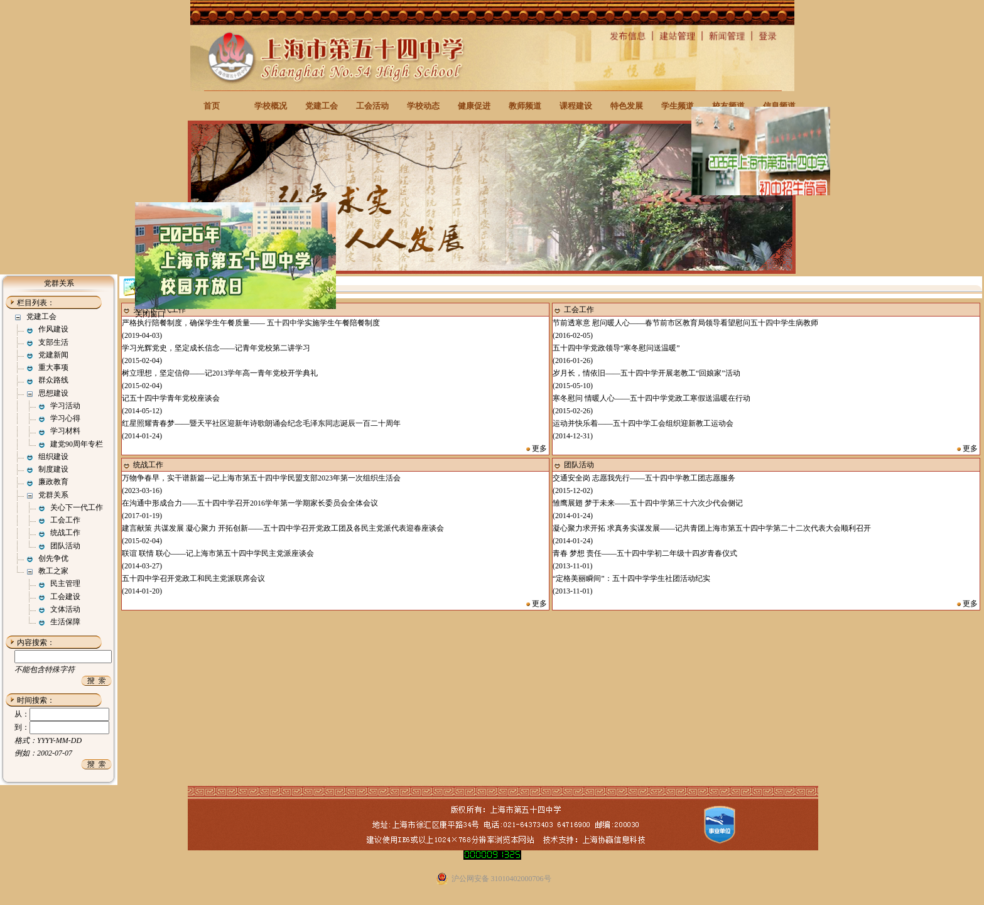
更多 (539, 448)
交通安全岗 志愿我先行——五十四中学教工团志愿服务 (644, 478)
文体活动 (65, 609)
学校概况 (270, 106)
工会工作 (65, 520)
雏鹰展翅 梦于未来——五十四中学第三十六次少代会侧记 (648, 503)
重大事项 (53, 367)
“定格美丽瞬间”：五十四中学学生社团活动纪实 (631, 578)
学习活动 (65, 405)
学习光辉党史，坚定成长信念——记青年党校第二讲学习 (216, 348)
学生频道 (677, 106)
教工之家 (53, 570)
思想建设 (53, 393)
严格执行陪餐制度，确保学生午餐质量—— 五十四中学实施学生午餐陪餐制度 (251, 322)
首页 (211, 106)
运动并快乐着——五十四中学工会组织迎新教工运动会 (643, 423)
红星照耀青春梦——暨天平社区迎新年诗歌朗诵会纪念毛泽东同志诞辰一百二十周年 (261, 423)
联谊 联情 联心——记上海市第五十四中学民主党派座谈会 (218, 553)
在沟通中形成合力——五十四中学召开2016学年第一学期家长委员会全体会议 (250, 503)
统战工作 (65, 532)
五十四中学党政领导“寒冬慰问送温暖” (616, 348)
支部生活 (53, 342)
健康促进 (474, 106)
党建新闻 (53, 354)
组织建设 (53, 456)
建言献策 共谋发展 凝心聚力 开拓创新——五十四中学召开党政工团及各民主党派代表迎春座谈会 (283, 528)
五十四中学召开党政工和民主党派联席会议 (193, 578)
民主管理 (65, 583)
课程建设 (576, 106)
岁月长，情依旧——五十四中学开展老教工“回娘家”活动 (646, 373)
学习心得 (65, 418)
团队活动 (65, 545)
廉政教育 (53, 481)
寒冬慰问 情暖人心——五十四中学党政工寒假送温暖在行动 (651, 398)
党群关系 (53, 494)
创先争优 (53, 558)
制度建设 (53, 469)
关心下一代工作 (76, 507)
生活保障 (65, 621)
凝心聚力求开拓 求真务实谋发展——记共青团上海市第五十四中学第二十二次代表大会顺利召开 (712, 528)
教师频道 (525, 106)
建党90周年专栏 (76, 444)
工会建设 (65, 596)
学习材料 (65, 430)
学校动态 (423, 106)
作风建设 (53, 329)
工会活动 (372, 106)
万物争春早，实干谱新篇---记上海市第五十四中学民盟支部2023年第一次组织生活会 (261, 478)
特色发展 (626, 106)
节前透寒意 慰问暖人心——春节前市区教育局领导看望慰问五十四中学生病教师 (685, 322)
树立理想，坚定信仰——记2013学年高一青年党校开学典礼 (220, 373)
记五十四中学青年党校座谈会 (171, 398)
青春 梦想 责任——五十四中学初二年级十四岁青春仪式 (645, 553)
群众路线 (53, 380)
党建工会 (321, 106)
